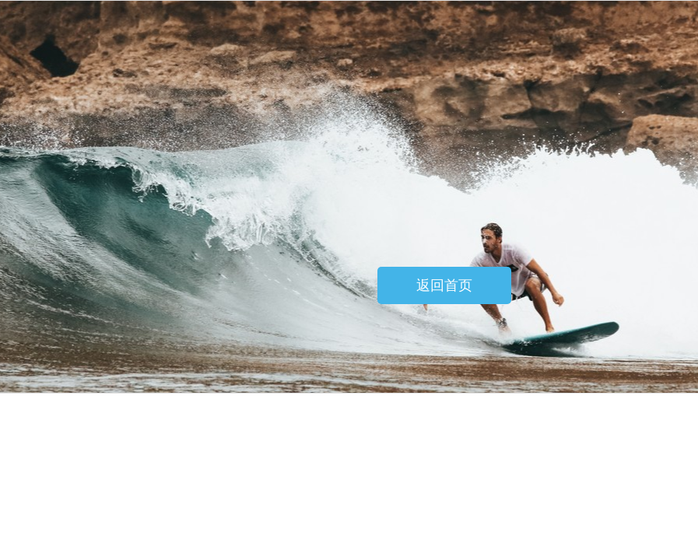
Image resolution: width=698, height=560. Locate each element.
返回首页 (444, 285)
